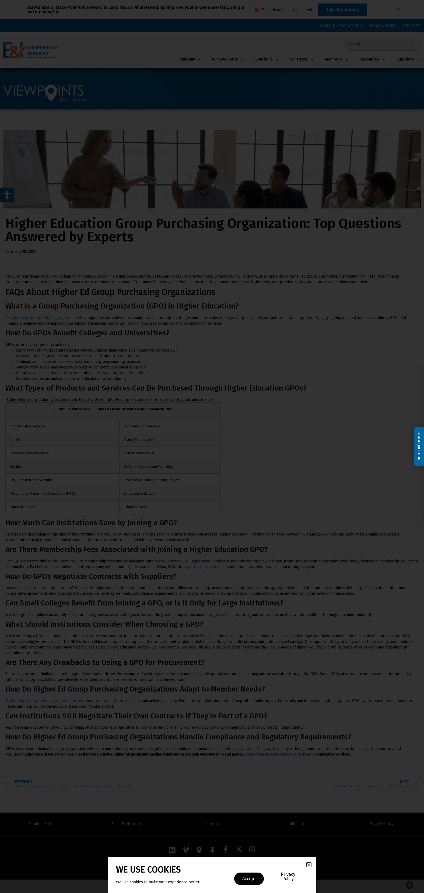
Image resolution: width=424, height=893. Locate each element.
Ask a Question (419, 446)
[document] (212, 446)
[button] (309, 865)
